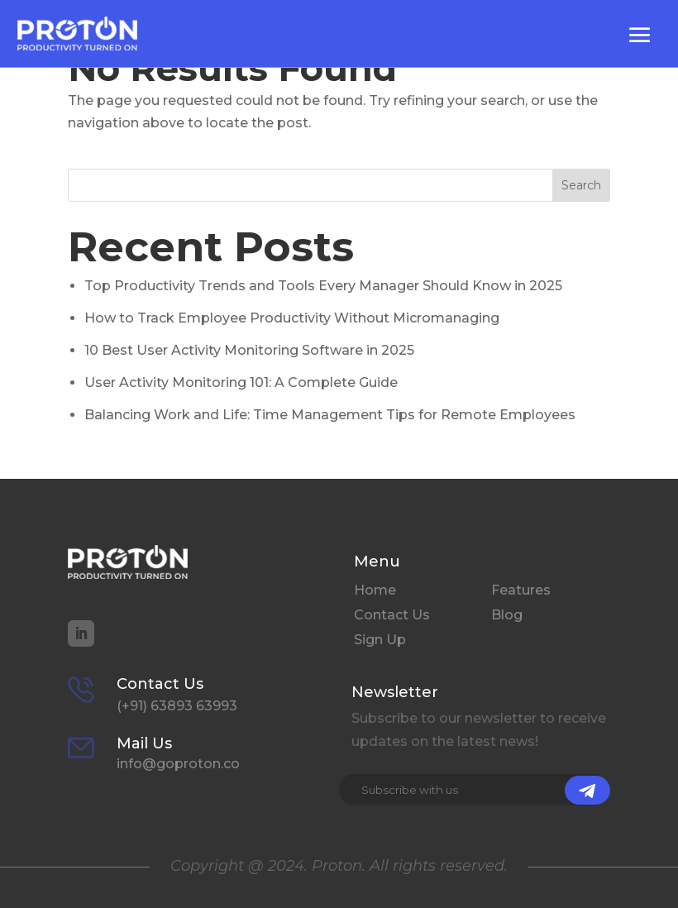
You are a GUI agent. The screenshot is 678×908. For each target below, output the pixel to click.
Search (581, 185)
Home (375, 591)
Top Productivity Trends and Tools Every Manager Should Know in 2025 (323, 286)
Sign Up (380, 641)
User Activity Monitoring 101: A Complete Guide (241, 382)
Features (521, 591)
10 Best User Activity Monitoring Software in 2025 (249, 350)
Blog (507, 616)
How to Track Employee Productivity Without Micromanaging (291, 318)
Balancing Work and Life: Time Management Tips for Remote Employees (329, 415)
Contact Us (392, 616)
